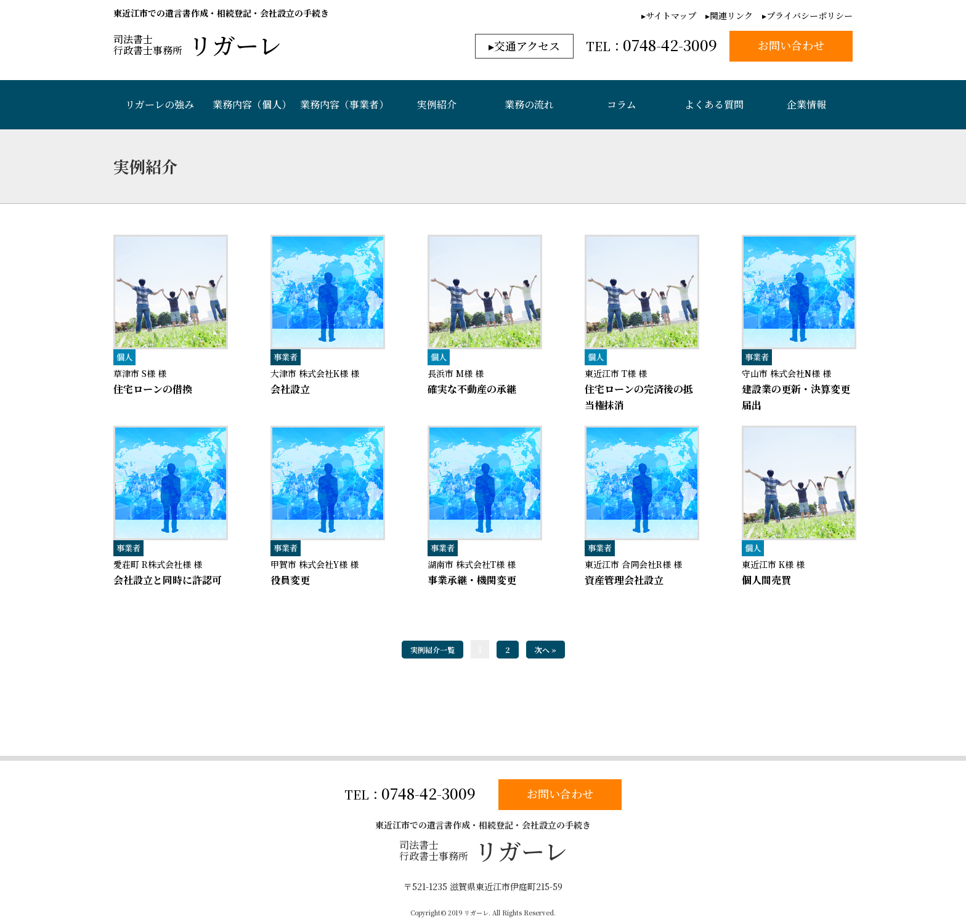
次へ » (545, 649)
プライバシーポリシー (809, 15)
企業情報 (806, 104)
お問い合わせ (560, 794)
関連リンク (731, 15)
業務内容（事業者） (344, 104)
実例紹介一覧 (432, 649)
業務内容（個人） (252, 104)
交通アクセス (527, 46)
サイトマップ (671, 15)
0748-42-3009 (428, 793)
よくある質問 (714, 104)
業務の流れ (529, 104)
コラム (621, 104)
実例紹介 (437, 104)
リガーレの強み (159, 104)
